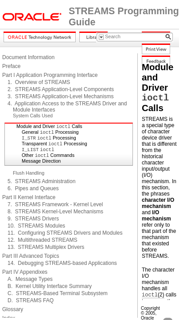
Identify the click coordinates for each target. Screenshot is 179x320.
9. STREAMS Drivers (33, 219)
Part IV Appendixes (24, 272)
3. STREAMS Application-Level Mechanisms (60, 96)
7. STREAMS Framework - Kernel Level (55, 204)
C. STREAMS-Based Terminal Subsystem (58, 293)
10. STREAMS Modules (36, 226)
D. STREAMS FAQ (31, 300)
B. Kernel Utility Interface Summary (50, 286)
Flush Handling (28, 173)
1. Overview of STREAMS (39, 82)
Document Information (28, 57)
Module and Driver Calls (49, 126)
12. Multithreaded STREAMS (42, 240)
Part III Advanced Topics (30, 256)
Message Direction (41, 161)
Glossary (12, 309)
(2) (153, 295)
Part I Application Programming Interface (49, 75)
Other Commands (48, 155)
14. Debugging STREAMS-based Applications (62, 263)
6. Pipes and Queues (33, 188)
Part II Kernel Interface (28, 197)
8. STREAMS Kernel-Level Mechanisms (55, 211)
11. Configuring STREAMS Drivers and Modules (65, 233)
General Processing (50, 132)
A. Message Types (30, 279)
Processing (49, 137)
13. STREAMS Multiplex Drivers (46, 247)
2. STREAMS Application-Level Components (61, 89)
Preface (11, 66)
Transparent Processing (54, 143)
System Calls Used (33, 115)
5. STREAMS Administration (41, 181)
